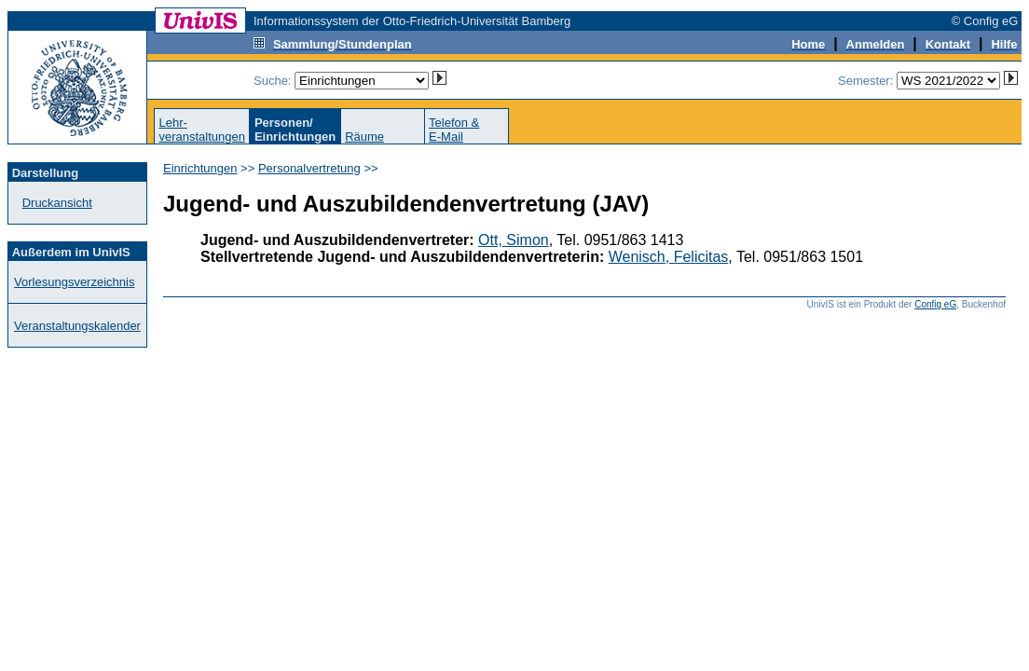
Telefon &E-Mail (454, 130)
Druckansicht (57, 203)
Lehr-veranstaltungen (201, 130)
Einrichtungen (200, 168)
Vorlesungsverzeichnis (74, 282)
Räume (364, 137)
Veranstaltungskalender (77, 326)
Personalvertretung (309, 168)
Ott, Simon (513, 240)
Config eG (935, 304)
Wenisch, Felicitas (669, 257)
